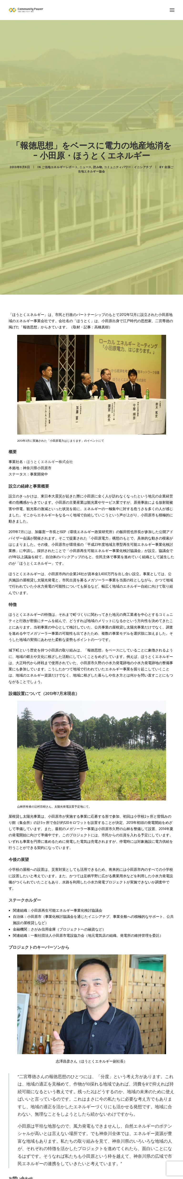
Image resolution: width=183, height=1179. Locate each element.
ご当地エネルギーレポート (60, 132)
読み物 (97, 132)
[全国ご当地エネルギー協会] (91, 10)
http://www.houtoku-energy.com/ (43, 1143)
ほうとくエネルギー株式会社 (49, 391)
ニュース (85, 132)
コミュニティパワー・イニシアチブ (128, 132)
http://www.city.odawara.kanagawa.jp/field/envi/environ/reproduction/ (73, 1171)
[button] (172, 10)
